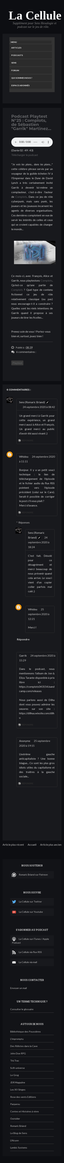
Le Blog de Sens (18, 1133)
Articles (16, 47)
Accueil (32, 844)
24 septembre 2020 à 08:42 (39, 406)
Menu (14, 42)
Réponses (24, 522)
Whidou (23, 456)
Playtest (17, 362)
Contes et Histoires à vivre (24, 1111)
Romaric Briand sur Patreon (30, 875)
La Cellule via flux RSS (27, 952)
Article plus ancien (50, 844)
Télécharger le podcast (24, 154)
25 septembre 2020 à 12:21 (38, 614)
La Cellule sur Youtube (27, 912)
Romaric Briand (18, 1125)
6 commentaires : (26, 351)
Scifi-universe (17, 1067)
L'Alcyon (14, 1140)
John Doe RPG (18, 1053)
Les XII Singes (17, 1089)
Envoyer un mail (18, 988)
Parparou (15, 1104)
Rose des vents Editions (23, 1096)
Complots (21, 196)
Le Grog (14, 1075)
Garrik (23, 655)
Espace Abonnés (20, 85)
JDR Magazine (17, 1082)
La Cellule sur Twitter (27, 902)
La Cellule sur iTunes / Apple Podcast (30, 940)
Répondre (27, 440)
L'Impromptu (17, 1038)
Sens (13, 62)
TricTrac (14, 1060)
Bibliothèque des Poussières (25, 1031)
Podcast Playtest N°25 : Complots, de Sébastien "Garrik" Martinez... (31, 122)
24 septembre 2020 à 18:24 (38, 542)
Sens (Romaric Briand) (32, 402)
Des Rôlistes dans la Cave (24, 1046)
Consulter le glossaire (21, 1009)
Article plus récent (13, 844)
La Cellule (35, 15)
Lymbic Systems (18, 1147)
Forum (15, 70)
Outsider (15, 1118)
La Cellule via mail (24, 962)
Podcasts (17, 55)
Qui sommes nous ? (21, 78)
